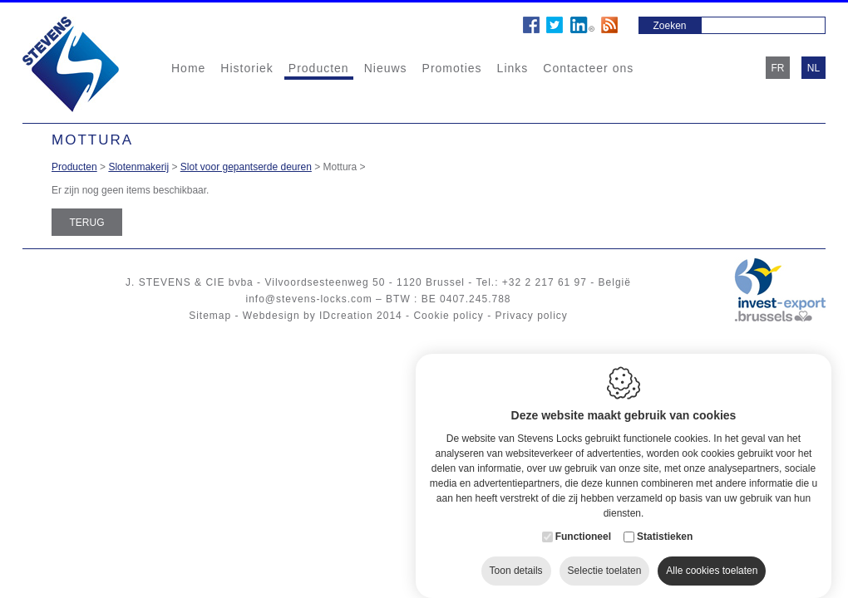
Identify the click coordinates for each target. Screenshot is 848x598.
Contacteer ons (588, 68)
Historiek (246, 68)
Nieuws (385, 68)
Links (513, 68)
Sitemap (210, 315)
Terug (87, 222)
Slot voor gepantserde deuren (246, 167)
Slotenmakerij (138, 167)
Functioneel (583, 520)
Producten (318, 68)
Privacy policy (531, 315)
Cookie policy (448, 315)
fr (778, 68)
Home (188, 68)
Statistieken (665, 520)
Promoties (452, 68)
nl (813, 68)
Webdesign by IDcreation (308, 315)
